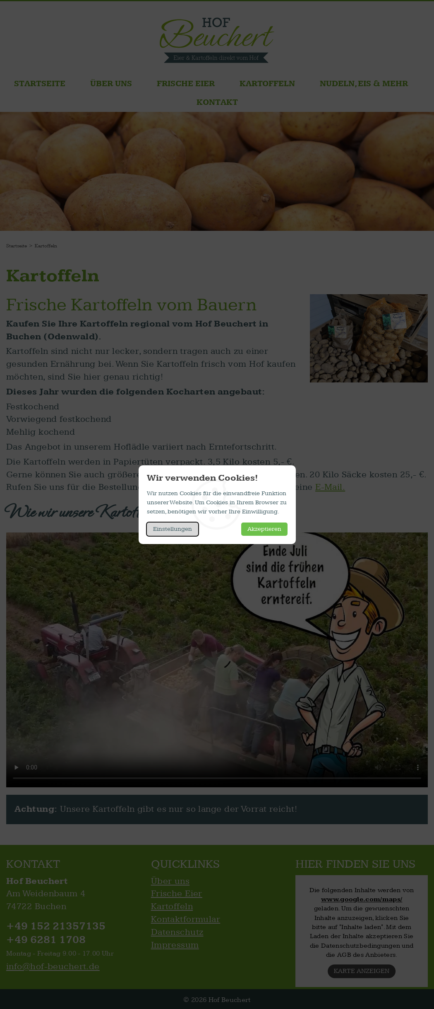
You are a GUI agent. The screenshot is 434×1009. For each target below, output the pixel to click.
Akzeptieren (264, 528)
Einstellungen (172, 528)
